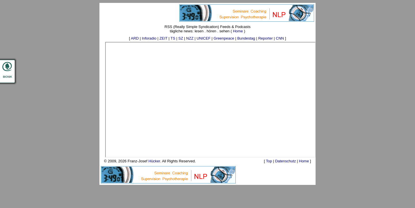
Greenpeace (224, 38)
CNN (280, 38)
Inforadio (149, 38)
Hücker (154, 161)
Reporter (265, 38)
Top (269, 161)
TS (173, 38)
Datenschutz (285, 161)
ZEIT (163, 38)
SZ (180, 38)
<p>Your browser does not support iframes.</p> (246, 13)
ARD (135, 38)
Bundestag (246, 38)
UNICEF (203, 38)
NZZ (189, 38)
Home (238, 31)
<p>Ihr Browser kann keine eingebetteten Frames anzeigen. (210, 99)
